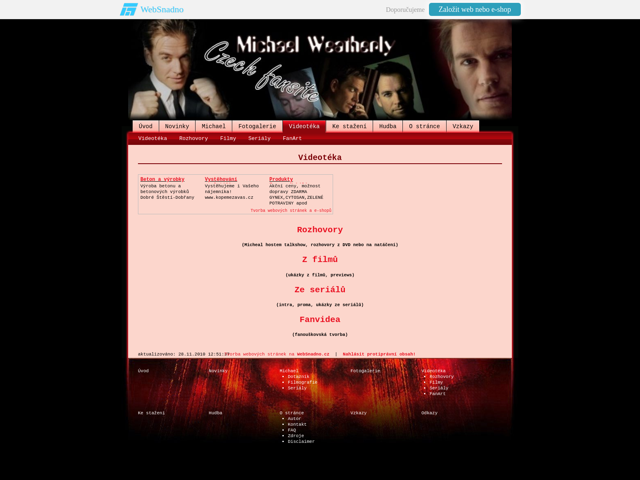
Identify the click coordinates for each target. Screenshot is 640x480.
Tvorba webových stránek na (276, 354)
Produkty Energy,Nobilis (290, 182)
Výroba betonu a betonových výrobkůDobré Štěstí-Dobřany (167, 192)
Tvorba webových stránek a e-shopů (291, 211)
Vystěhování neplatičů (221, 182)
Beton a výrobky (162, 179)
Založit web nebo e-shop (475, 9)
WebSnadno (162, 9)
